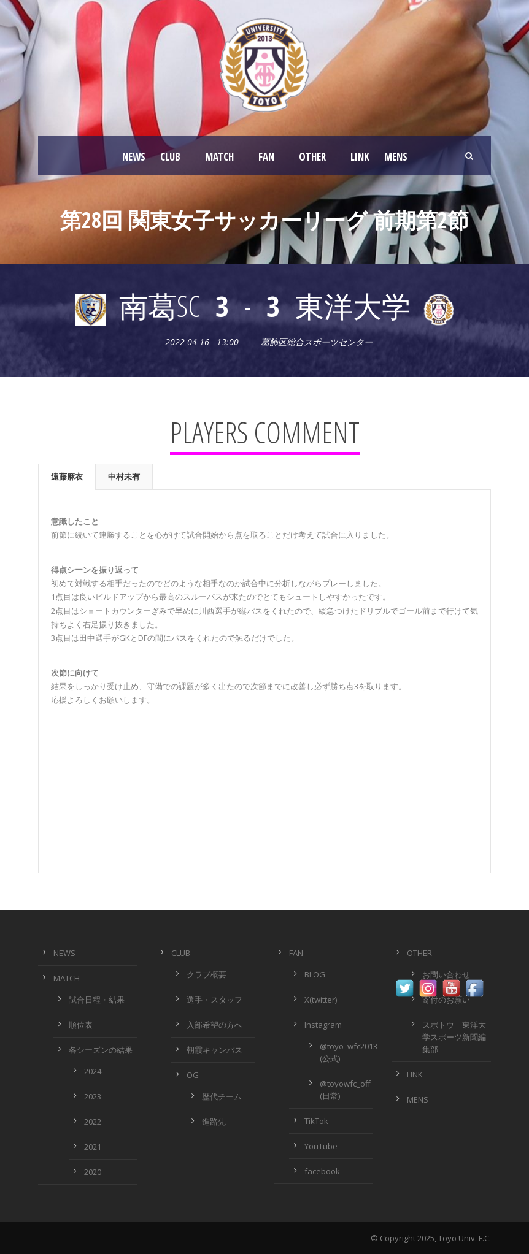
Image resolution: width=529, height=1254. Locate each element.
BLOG (314, 974)
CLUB (170, 157)
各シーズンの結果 (101, 1049)
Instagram (323, 1024)
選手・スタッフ (214, 999)
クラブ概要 (206, 974)
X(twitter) (320, 999)
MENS (395, 157)
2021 (92, 1146)
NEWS (133, 157)
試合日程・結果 (97, 999)
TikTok (316, 1120)
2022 (92, 1121)
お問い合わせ (446, 974)
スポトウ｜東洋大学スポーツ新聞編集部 (454, 1037)
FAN (266, 157)
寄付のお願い (446, 999)
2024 (92, 1071)
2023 (92, 1096)
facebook (322, 1171)
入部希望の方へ (214, 1024)
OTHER (312, 157)
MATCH (219, 157)
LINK (359, 157)
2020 (92, 1171)
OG (193, 1074)
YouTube (321, 1146)
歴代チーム (222, 1096)
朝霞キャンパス (214, 1049)
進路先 (214, 1121)
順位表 (81, 1024)
